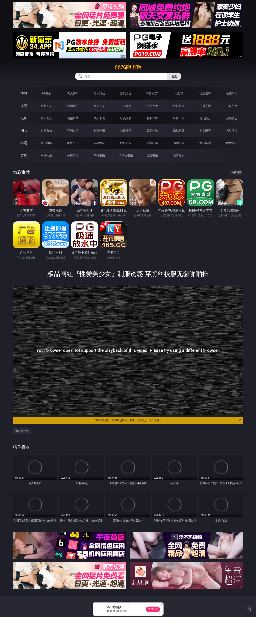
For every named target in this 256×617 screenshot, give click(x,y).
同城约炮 (46, 155)
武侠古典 (125, 143)
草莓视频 (99, 155)
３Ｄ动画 (125, 106)
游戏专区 (125, 93)
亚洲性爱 (46, 118)
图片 (23, 130)
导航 (23, 155)
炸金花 (179, 93)
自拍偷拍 (72, 106)
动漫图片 (125, 131)
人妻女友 (99, 143)
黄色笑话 (205, 143)
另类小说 (178, 143)
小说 (23, 142)
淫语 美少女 (22, 431)
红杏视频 (152, 155)
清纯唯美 (178, 131)
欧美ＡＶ (99, 106)
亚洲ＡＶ (46, 106)
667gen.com (128, 67)
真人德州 (72, 93)
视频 (23, 105)
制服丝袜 (152, 118)
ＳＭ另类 (231, 106)
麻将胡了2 (152, 93)
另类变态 (231, 118)
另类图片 (231, 131)
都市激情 (46, 143)
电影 (23, 118)
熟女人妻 (152, 106)
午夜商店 (72, 155)
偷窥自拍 (46, 131)
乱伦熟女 (205, 118)
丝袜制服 (178, 106)
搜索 (174, 76)
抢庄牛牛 (231, 93)
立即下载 (153, 609)
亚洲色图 (72, 131)
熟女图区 (205, 131)
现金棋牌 (205, 93)
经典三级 (178, 118)
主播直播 (205, 106)
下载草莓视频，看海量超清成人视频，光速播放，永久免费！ (168, 420)
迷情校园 (152, 143)
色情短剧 (178, 155)
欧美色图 (99, 131)
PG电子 (46, 93)
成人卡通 (99, 118)
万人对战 (99, 93)
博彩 (23, 93)
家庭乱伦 (72, 143)
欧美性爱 (125, 118)
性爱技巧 (231, 143)
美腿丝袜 (152, 131)
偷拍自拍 (72, 118)
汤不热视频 (126, 155)
